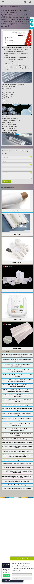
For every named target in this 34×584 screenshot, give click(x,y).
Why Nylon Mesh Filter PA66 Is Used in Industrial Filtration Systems (17, 446)
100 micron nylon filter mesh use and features (17, 481)
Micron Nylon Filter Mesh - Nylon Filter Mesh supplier (17, 460)
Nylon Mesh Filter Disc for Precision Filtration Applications (17, 405)
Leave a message (22, 558)
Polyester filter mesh (17, 211)
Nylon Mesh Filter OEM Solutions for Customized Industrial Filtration (17, 375)
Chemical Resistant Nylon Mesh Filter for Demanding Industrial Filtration (17, 424)
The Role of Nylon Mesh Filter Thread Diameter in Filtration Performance (17, 365)
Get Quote (6, 575)
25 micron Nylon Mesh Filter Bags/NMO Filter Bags (17, 467)
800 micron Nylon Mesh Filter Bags (17, 485)
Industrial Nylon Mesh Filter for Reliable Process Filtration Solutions (17, 419)
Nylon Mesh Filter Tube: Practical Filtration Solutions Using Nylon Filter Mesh (17, 395)
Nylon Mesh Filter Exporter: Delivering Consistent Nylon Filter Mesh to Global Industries (17, 385)
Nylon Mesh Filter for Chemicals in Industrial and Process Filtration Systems (17, 414)
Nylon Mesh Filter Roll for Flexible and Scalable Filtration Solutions (17, 400)
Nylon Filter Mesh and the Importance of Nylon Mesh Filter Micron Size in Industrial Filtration (17, 455)
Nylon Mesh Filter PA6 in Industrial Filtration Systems (17, 451)
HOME (3, 6)
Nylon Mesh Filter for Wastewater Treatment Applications (17, 442)
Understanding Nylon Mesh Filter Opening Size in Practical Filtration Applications (17, 370)
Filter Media (8, 6)
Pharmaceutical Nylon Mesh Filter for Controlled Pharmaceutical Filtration (17, 429)
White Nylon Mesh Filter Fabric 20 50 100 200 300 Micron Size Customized (17, 471)
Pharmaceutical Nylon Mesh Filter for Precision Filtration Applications (17, 434)
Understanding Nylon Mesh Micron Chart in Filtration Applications (17, 360)
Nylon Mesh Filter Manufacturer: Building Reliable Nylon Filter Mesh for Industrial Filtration (17, 380)
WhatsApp (7, 580)
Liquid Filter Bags (17, 291)
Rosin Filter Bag (17, 348)
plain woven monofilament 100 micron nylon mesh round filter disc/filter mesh (17, 476)
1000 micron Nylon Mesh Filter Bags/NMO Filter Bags (17, 463)
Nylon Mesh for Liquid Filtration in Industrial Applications (17, 439)
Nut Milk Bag (17, 319)
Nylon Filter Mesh (15, 6)
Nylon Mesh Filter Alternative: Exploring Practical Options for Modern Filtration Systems (17, 355)
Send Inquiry (6, 181)
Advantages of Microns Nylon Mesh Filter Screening (17, 488)
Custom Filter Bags (17, 262)
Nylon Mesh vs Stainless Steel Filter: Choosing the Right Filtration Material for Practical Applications (17, 390)
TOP (32, 27)
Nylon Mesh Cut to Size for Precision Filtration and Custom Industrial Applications (17, 409)
